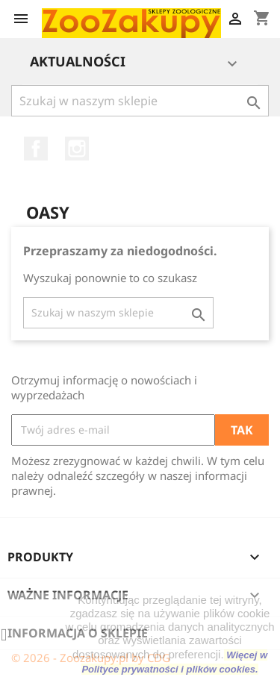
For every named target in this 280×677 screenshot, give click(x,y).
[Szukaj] (140, 100)
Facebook (36, 148)
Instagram (77, 148)
